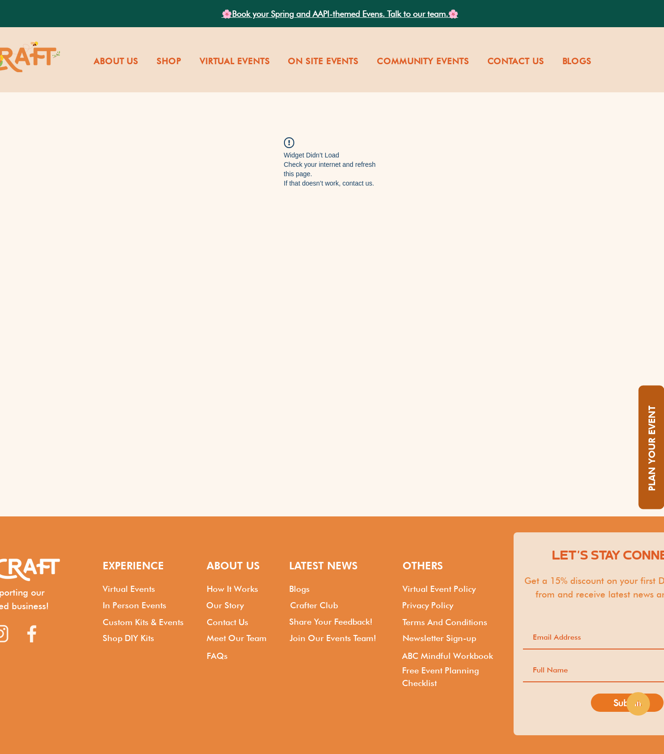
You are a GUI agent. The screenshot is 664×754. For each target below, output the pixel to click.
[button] (115, 61)
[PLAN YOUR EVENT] (651, 447)
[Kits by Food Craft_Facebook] (32, 634)
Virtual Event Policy (439, 589)
